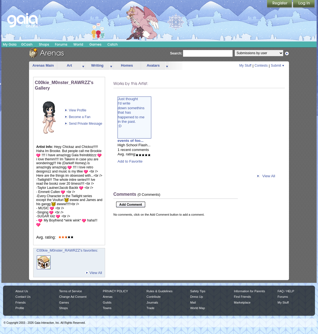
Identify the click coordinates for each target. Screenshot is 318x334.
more (83, 66)
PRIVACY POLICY (115, 291)
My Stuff (245, 65)
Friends (20, 302)
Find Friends (242, 296)
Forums (61, 44)
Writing (97, 65)
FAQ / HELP (286, 291)
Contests (261, 65)
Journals (152, 302)
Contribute (154, 296)
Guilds (107, 302)
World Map (197, 308)
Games (95, 44)
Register (280, 4)
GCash (27, 44)
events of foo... (131, 141)
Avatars (153, 65)
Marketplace (242, 302)
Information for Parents (249, 291)
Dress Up (196, 296)
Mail (193, 302)
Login (304, 4)
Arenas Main (43, 65)
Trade (150, 308)
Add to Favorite (130, 161)
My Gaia (9, 44)
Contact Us (23, 296)
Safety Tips (197, 291)
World (78, 44)
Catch (113, 44)
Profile (19, 308)
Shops (44, 44)
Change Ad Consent (73, 296)
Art (69, 65)
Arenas (108, 296)
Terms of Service (70, 291)
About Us (21, 291)
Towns (107, 308)
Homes (127, 65)
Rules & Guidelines (160, 291)
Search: (176, 53)
